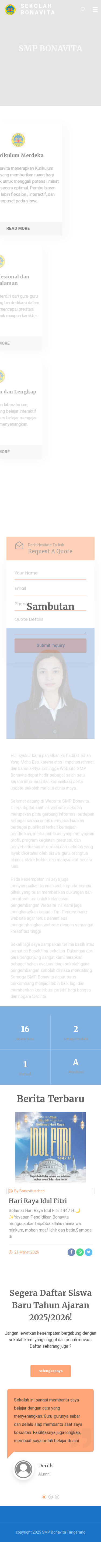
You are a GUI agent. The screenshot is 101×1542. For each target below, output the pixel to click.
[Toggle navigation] (95, 9)
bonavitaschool (32, 1191)
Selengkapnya (51, 1371)
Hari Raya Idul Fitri (38, 1201)
